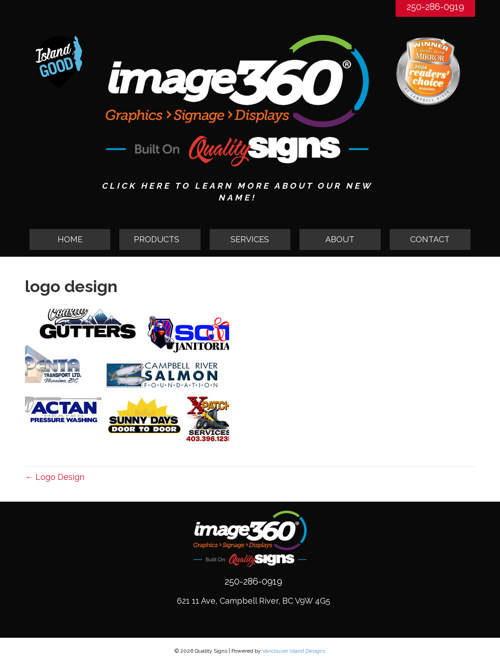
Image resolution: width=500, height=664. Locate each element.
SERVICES (249, 239)
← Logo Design (54, 477)
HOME (70, 239)
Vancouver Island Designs (293, 651)
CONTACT (430, 239)
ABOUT (339, 239)
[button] (159, 239)
